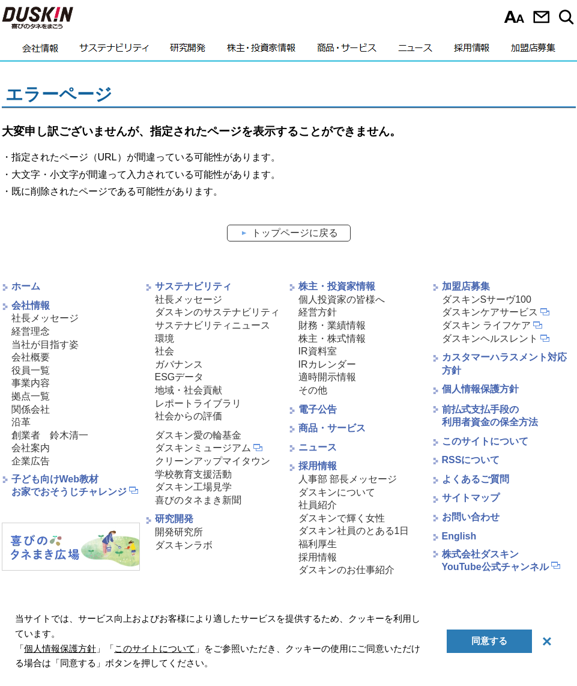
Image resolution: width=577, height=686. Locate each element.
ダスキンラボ (184, 545)
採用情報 (471, 51)
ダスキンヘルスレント (490, 338)
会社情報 (40, 51)
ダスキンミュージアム (203, 448)
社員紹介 (317, 505)
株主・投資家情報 (261, 51)
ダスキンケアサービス (490, 312)
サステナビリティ (114, 51)
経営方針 (317, 312)
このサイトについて (485, 441)
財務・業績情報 (332, 325)
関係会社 (30, 409)
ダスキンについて (336, 492)
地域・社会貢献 (188, 390)
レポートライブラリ (198, 403)
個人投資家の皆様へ (341, 299)
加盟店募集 (533, 51)
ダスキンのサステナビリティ (217, 312)
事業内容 (30, 383)
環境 (164, 338)
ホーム (25, 286)
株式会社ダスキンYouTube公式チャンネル (495, 560)
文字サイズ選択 (514, 17)
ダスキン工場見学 (193, 487)
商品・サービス (346, 51)
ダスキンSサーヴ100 (486, 299)
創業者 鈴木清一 (49, 435)
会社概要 (30, 357)
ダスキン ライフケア (486, 325)
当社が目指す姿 (45, 344)
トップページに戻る (295, 233)
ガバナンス (179, 364)
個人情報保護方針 (480, 389)
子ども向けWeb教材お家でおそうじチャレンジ (69, 485)
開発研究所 (179, 532)
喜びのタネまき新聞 (198, 500)
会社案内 (30, 448)
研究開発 (187, 51)
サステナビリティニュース (212, 325)
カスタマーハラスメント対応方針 (504, 363)
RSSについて (471, 460)
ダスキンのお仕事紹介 (346, 570)
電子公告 (317, 409)
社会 (164, 351)
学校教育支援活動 (193, 474)
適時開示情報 (327, 377)
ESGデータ (179, 377)
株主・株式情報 (332, 338)
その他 (312, 390)
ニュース (415, 51)
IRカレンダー (327, 364)
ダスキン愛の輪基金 (198, 435)
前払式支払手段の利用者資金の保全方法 (490, 415)
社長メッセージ (45, 318)
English (459, 536)
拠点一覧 (30, 396)
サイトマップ (471, 498)
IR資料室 (317, 351)
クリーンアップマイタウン (212, 461)
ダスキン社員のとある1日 (353, 531)
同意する (489, 641)
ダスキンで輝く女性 (341, 518)
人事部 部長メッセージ (347, 479)
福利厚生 (317, 544)
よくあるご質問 (475, 479)
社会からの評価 (188, 416)
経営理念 (30, 331)
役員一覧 (30, 370)
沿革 (21, 422)
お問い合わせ (541, 17)
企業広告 (30, 461)
